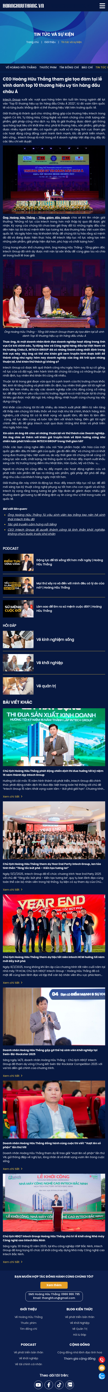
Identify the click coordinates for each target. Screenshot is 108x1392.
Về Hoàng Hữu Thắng (21, 67)
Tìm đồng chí (69, 67)
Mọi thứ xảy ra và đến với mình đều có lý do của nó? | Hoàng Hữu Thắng (70, 585)
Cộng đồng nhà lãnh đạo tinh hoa (79, 1352)
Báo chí (87, 67)
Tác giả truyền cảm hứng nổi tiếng (32, 524)
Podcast (28, 1345)
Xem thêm (54, 1285)
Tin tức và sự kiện (71, 42)
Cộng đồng (80, 1345)
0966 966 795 (70, 1294)
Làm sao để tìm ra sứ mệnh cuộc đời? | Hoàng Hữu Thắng (69, 609)
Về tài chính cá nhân (28, 1364)
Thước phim (47, 67)
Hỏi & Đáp (79, 1335)
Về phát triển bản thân (79, 1317)
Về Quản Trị (79, 1329)
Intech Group (11, 99)
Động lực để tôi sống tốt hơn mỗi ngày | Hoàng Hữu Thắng (69, 562)
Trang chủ (32, 42)
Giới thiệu (50, 42)
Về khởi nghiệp (28, 1358)
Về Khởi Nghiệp (79, 1323)
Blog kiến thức (80, 1309)
